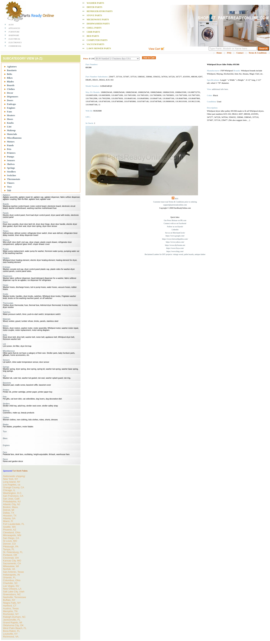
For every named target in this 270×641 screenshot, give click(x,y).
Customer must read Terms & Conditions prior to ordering (175, 202)
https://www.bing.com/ (175, 251)
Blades (10, 81)
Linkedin (175, 230)
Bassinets (11, 70)
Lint (9, 126)
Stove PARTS (94, 15)
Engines (11, 107)
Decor (10, 92)
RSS (176, 199)
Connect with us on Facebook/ (175, 223)
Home (219, 53)
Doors (10, 100)
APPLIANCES (14, 28)
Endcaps (11, 104)
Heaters (11, 115)
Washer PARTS (95, 3)
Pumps (10, 156)
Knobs (10, 122)
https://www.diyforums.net (175, 245)
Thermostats (13, 179)
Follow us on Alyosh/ (175, 227)
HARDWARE (14, 35)
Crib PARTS (93, 32)
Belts (9, 74)
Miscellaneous (14, 137)
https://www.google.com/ (175, 236)
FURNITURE (14, 32)
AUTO (11, 25)
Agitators (12, 66)
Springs (11, 167)
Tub (9, 190)
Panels (10, 145)
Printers (11, 152)
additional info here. (220, 89)
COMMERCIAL (15, 46)
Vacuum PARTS (95, 44)
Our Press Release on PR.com (175, 220)
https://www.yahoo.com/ (175, 242)
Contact (239, 53)
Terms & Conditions (258, 53)
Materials (12, 134)
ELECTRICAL (14, 39)
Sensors (11, 160)
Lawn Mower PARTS (99, 48)
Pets (9, 149)
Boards (10, 85)
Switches (11, 175)
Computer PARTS (97, 40)
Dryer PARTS (94, 7)
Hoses (10, 119)
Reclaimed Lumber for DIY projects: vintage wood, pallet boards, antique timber (175, 254)
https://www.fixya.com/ (175, 248)
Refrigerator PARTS (99, 11)
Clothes (11, 89)
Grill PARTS (94, 27)
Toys (9, 186)
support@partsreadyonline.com (175, 205)
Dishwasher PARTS (98, 23)
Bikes (10, 77)
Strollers (11, 171)
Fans (9, 111)
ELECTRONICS (15, 42)
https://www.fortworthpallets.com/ (175, 239)
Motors (10, 141)
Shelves (11, 164)
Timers (10, 182)
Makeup (11, 130)
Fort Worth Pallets (20, 471)
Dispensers (12, 96)
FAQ (229, 53)
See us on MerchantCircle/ (175, 233)
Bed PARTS (93, 36)
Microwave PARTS (98, 19)
